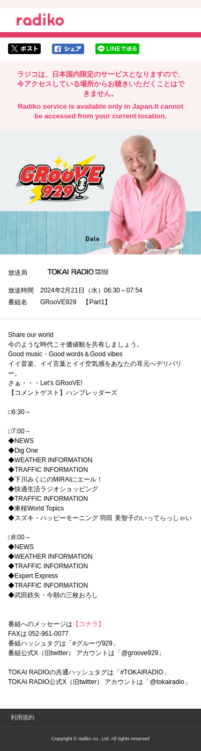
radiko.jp (40, 21)
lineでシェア (117, 48)
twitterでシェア (24, 48)
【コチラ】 (88, 624)
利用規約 (22, 717)
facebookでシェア (68, 48)
